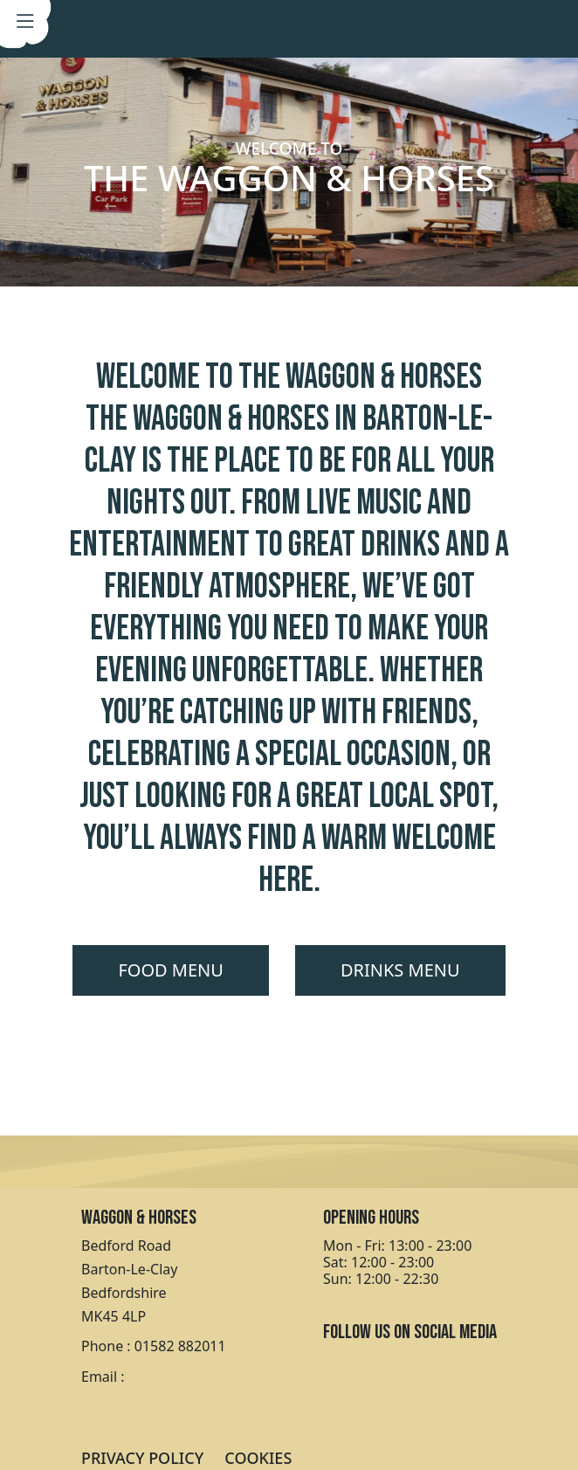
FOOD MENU (171, 970)
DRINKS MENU (400, 970)
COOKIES (258, 1457)
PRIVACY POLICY (142, 1457)
